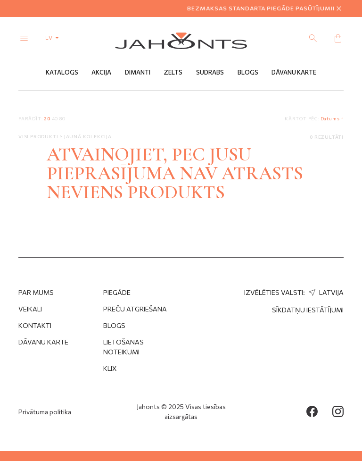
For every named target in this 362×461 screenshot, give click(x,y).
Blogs (248, 72)
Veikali (30, 309)
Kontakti (34, 325)
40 (55, 118)
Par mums (36, 292)
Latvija (325, 292)
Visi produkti (38, 136)
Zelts (173, 72)
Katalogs (62, 72)
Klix (110, 368)
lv (54, 37)
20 (47, 118)
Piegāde (117, 292)
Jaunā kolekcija (88, 136)
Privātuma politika (44, 412)
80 (62, 118)
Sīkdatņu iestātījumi (308, 310)
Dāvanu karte (43, 342)
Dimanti (137, 72)
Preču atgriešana (135, 309)
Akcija (101, 72)
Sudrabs (210, 72)
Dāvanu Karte (294, 72)
